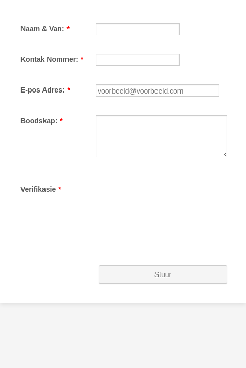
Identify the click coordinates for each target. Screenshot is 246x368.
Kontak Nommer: (45, 75)
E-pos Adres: (39, 122)
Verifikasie (34, 251)
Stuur (123, 333)
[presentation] (90, 282)
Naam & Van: (38, 29)
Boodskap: (35, 168)
